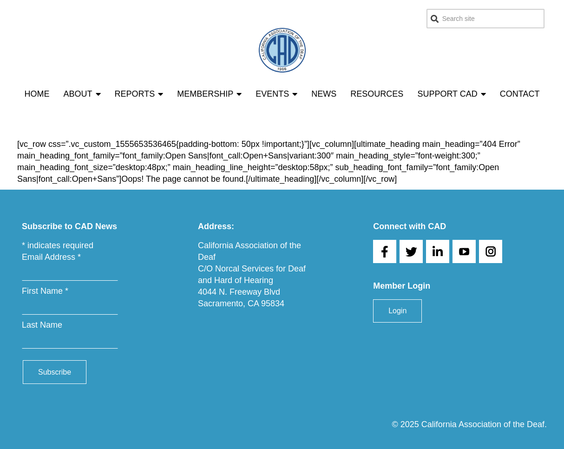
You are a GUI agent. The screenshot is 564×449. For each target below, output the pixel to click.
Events (276, 94)
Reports (139, 94)
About (82, 94)
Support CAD (451, 94)
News (323, 94)
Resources (376, 94)
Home (37, 94)
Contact (520, 94)
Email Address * (51, 257)
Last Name (42, 325)
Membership (209, 94)
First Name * (45, 291)
